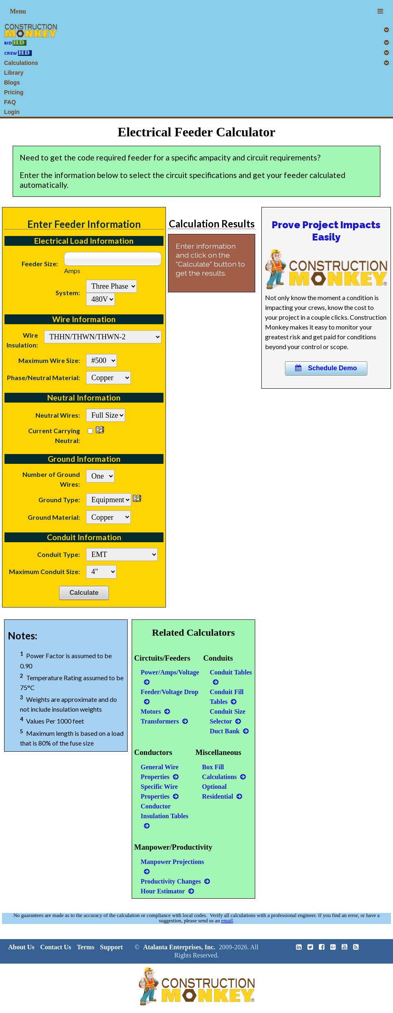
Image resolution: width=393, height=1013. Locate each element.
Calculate (83, 592)
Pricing (13, 92)
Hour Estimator (167, 891)
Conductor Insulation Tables (164, 816)
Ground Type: (59, 499)
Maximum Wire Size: (49, 360)
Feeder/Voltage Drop (170, 696)
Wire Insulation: (22, 340)
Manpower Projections (172, 866)
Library (13, 72)
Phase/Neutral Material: (43, 377)
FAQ (10, 102)
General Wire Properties (160, 772)
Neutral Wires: (57, 415)
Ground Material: (54, 517)
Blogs (12, 82)
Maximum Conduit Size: (44, 571)
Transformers (164, 721)
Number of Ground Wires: (51, 479)
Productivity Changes (175, 881)
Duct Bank (229, 731)
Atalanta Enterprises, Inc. (179, 947)
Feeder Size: (40, 263)
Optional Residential (222, 791)
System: (67, 292)
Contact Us (55, 947)
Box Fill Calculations (224, 772)
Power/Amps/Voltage (170, 677)
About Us (21, 947)
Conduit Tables (231, 677)
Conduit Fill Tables (226, 696)
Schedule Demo (326, 368)
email (227, 921)
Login (12, 112)
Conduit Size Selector (227, 716)
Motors (155, 711)
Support (111, 947)
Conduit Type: (58, 554)
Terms (85, 947)
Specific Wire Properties (160, 791)
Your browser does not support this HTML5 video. (326, 268)
